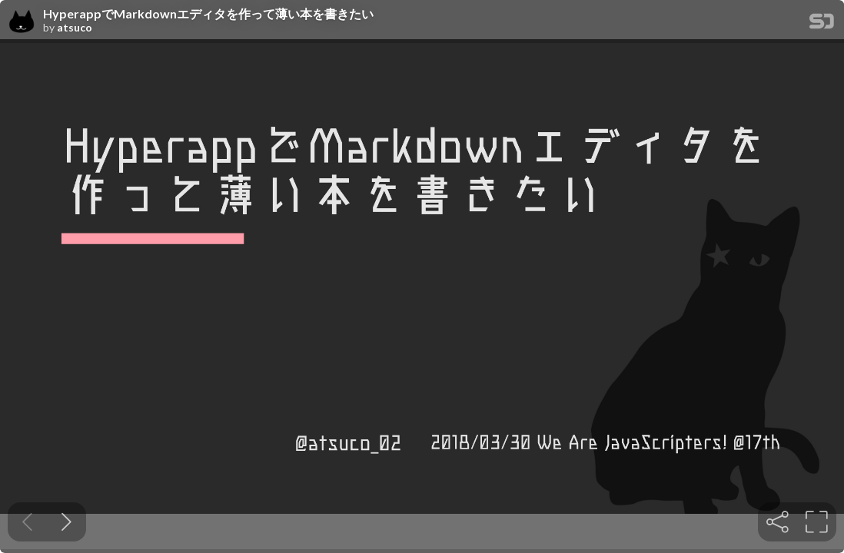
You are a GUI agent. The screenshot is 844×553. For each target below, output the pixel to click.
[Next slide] (66, 522)
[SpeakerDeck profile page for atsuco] (21, 22)
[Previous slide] (27, 522)
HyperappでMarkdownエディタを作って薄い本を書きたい (208, 14)
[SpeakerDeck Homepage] (821, 24)
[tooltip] (777, 522)
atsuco (74, 27)
